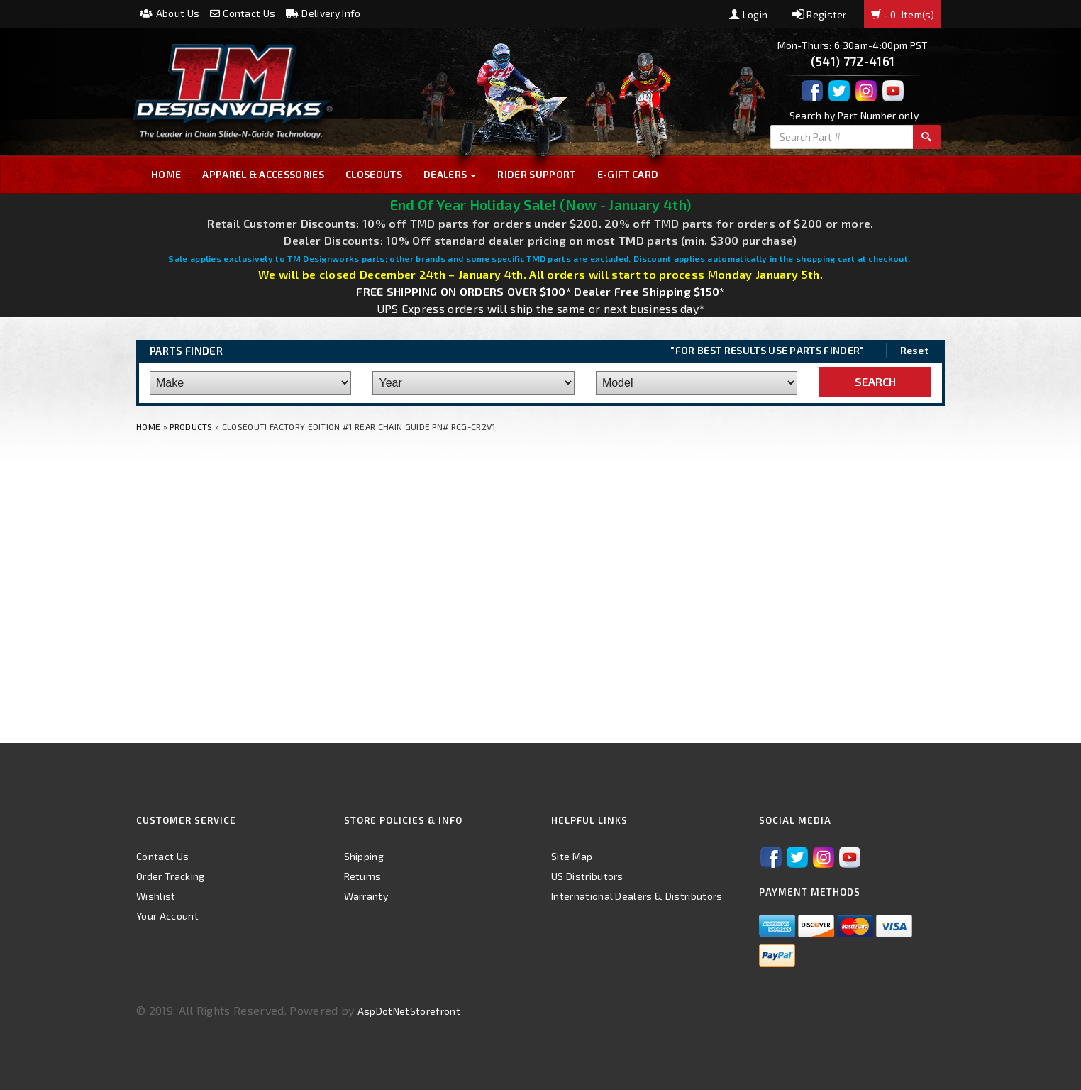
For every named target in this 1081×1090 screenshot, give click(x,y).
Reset (914, 350)
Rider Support (536, 174)
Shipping (364, 856)
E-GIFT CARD (628, 174)
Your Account (167, 916)
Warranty (366, 896)
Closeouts (373, 174)
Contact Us (243, 13)
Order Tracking (170, 876)
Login (748, 15)
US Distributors (587, 876)
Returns (363, 876)
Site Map (572, 856)
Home (166, 174)
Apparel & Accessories (263, 174)
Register (819, 15)
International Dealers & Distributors (637, 896)
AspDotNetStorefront (408, 1011)
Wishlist (156, 896)
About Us (169, 13)
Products (191, 426)
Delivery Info (323, 13)
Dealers (450, 174)
